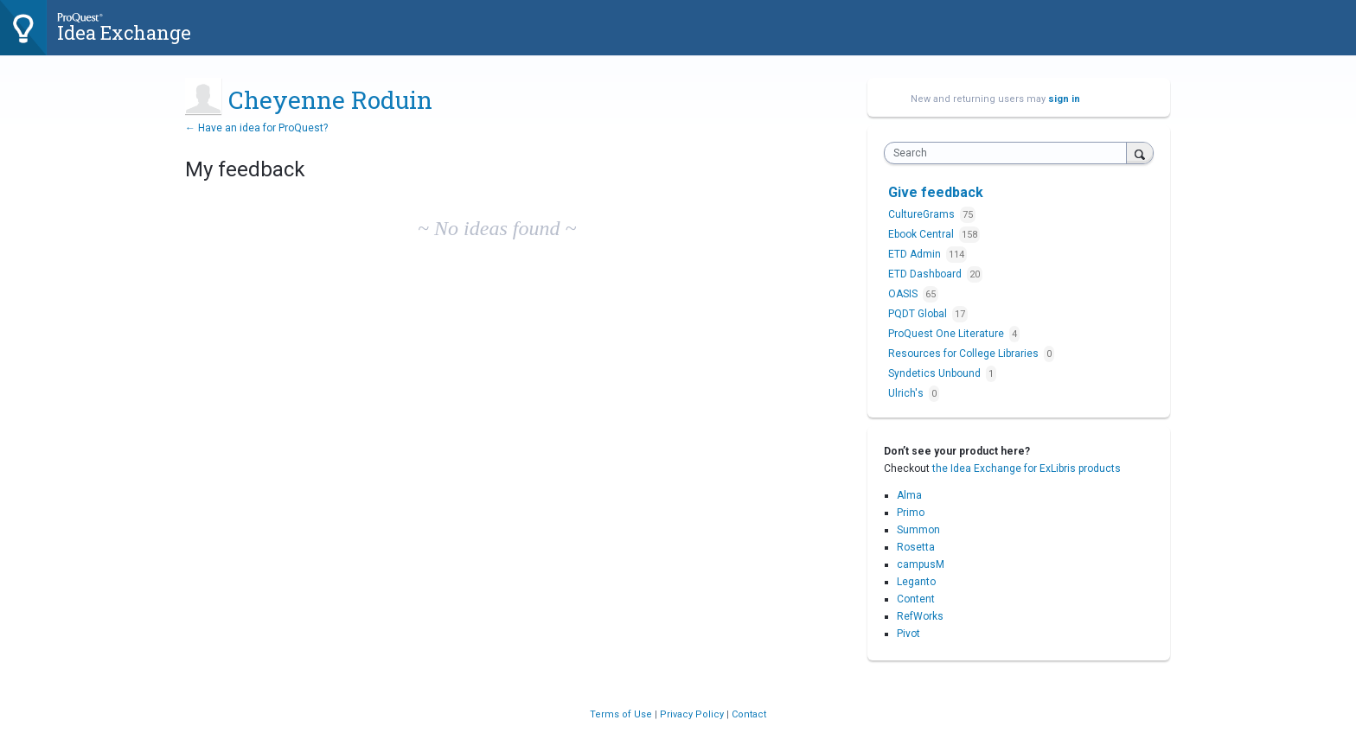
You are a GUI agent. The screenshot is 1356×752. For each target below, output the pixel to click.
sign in (1064, 99)
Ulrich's (907, 393)
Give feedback (935, 192)
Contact (749, 714)
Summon (918, 530)
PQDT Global (919, 314)
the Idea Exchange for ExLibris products (1026, 468)
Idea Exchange (124, 32)
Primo (910, 513)
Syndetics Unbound (935, 373)
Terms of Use (622, 714)
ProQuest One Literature (947, 334)
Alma (909, 495)
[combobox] (1009, 153)
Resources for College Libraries (964, 353)
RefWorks (920, 616)
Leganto (916, 582)
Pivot (908, 634)
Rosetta (916, 547)
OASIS (904, 294)
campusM (920, 564)
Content (916, 599)
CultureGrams (922, 214)
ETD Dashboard (926, 274)
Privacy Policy (693, 714)
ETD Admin (915, 254)
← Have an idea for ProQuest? (256, 128)
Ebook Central (922, 234)
